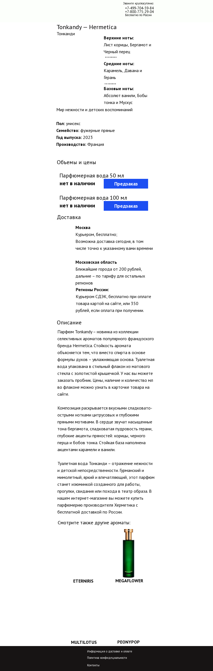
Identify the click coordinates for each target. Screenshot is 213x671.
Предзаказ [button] (126, 184)
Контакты (93, 665)
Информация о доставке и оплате (109, 651)
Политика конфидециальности (107, 658)
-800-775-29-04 (141, 11)
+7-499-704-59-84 (139, 8)
